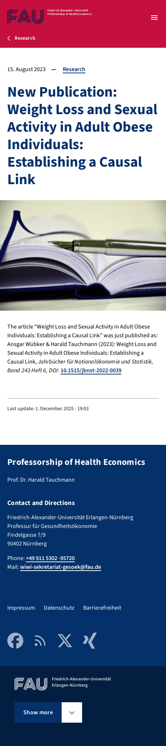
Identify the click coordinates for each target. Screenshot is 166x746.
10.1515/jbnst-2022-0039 (91, 370)
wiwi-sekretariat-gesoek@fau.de (60, 567)
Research (74, 69)
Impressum (21, 608)
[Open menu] (154, 17)
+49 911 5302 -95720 (50, 558)
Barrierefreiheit (102, 608)
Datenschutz (59, 608)
